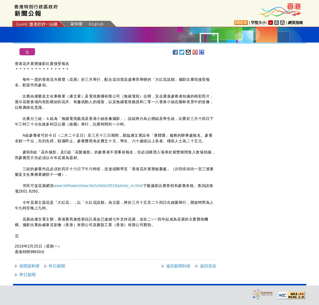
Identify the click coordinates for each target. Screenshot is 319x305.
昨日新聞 (57, 266)
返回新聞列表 (178, 266)
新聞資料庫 (30, 266)
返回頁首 (208, 266)
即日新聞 (28, 274)
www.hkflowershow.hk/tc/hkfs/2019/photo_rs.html (98, 186)
